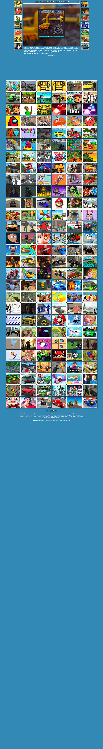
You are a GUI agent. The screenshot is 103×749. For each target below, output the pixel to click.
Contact (68, 420)
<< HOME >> (51, 411)
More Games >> (45, 53)
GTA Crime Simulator (39, 420)
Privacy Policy (62, 420)
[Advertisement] (6, 26)
